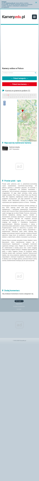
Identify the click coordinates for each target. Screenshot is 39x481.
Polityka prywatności (19, 306)
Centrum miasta (14, 147)
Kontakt (19, 309)
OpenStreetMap (26, 140)
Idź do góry (18, 301)
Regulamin (19, 304)
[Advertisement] (19, 46)
